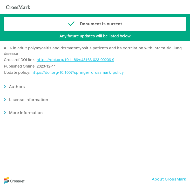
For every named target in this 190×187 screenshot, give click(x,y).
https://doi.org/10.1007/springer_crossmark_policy (77, 72)
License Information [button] (28, 99)
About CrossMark (169, 179)
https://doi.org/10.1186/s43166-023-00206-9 (75, 59)
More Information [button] (26, 112)
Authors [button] (17, 86)
